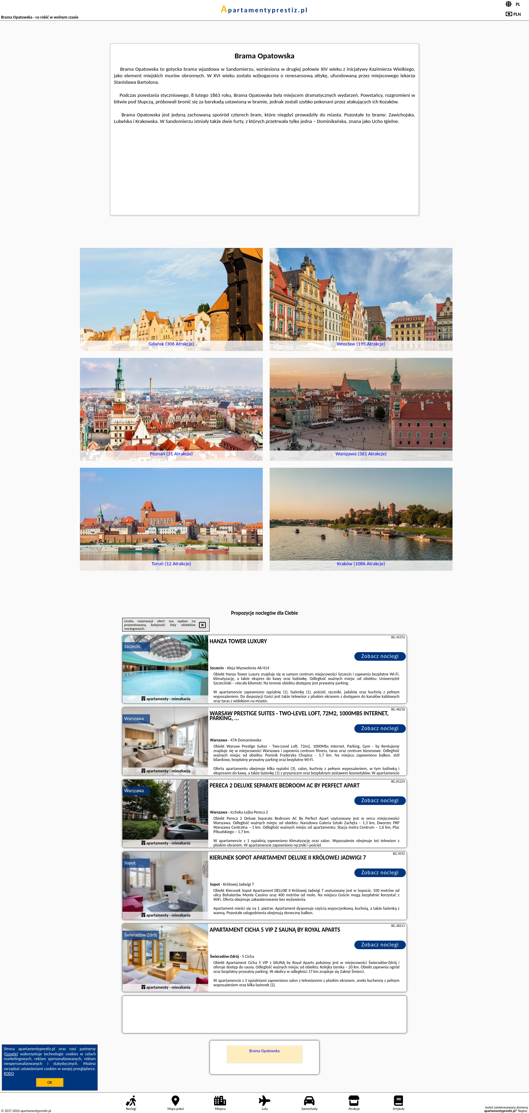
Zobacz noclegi (380, 656)
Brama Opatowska (264, 1050)
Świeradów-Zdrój (140, 935)
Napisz (522, 1111)
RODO (9, 1073)
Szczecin (132, 646)
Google (11, 1054)
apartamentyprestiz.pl (264, 10)
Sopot (130, 863)
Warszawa (134, 719)
